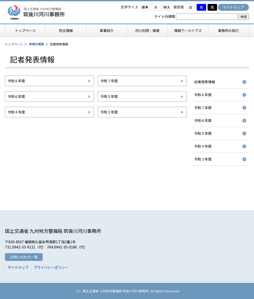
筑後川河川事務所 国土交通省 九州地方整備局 (43, 12)
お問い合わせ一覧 (24, 256)
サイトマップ (233, 7)
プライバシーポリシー (51, 267)
